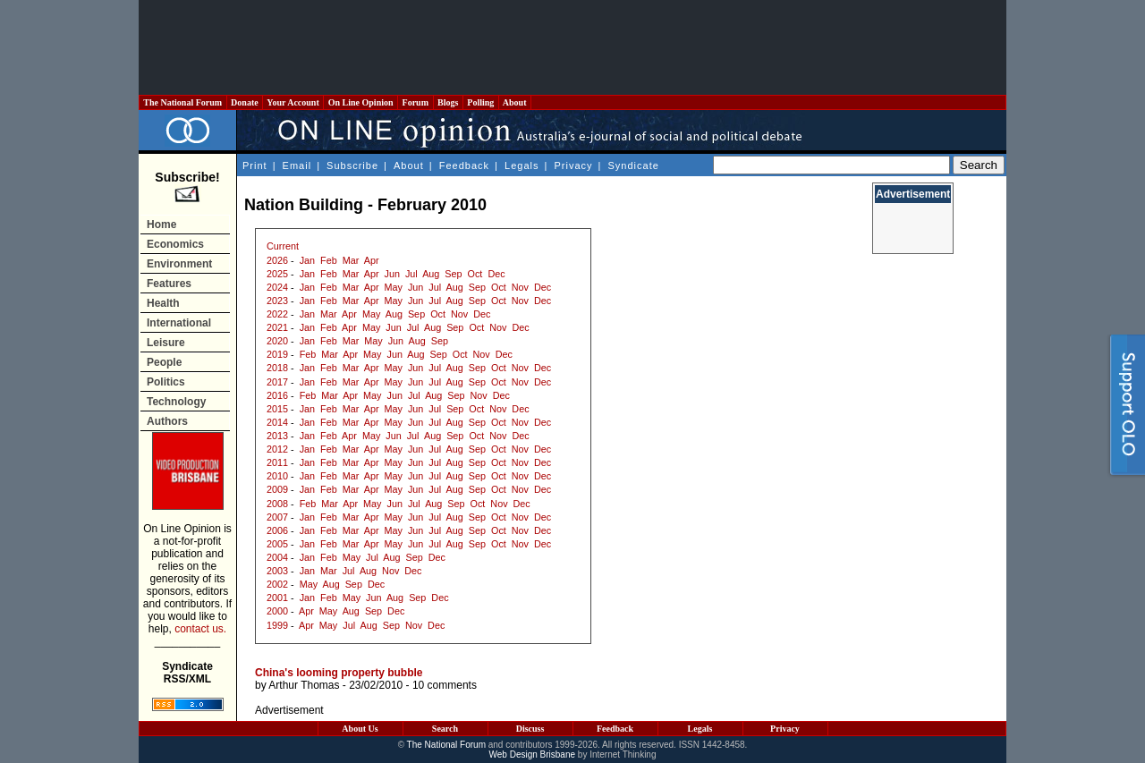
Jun (392, 273)
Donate (245, 102)
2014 (277, 422)
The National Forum (183, 102)
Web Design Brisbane (532, 754)
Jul (411, 273)
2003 (277, 570)
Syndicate (633, 165)
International (179, 323)
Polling (480, 102)
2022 (277, 314)
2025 (277, 273)
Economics (175, 244)
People (164, 362)
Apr (371, 260)
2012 (277, 449)
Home (161, 224)
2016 (277, 395)
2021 (277, 327)
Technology (176, 401)
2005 (277, 543)
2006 (277, 530)
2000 (277, 611)
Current (283, 246)
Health (163, 303)
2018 (277, 367)
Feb (328, 260)
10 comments (444, 685)
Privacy (573, 165)
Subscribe (352, 165)
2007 (277, 517)
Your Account (293, 102)
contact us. (200, 629)
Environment (179, 264)
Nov (520, 287)
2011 (277, 462)
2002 (277, 584)
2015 (277, 408)
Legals (522, 165)
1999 (277, 625)
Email (297, 165)
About (515, 102)
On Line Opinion (360, 102)
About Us (359, 728)
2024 (277, 287)
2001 (277, 597)
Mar (351, 260)
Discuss (530, 728)
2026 (277, 260)
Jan (307, 260)
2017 (277, 382)
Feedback (464, 165)
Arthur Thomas (303, 685)
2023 (277, 300)
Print (254, 165)
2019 (277, 354)
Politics (166, 382)
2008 (277, 503)
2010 (277, 476)
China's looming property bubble (339, 672)
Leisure (166, 342)
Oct (475, 273)
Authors (167, 421)
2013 (277, 435)
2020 (277, 340)
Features (169, 283)
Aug (430, 273)
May (394, 287)
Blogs (448, 102)
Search (445, 728)
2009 (277, 489)
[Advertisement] (572, 47)
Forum (415, 102)
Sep (453, 273)
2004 (277, 557)
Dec (496, 273)
